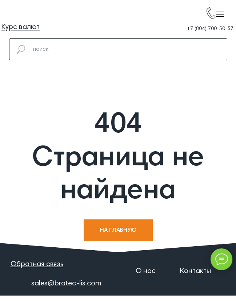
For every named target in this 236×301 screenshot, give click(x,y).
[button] (20, 27)
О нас (146, 271)
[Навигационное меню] (220, 14)
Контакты (195, 271)
